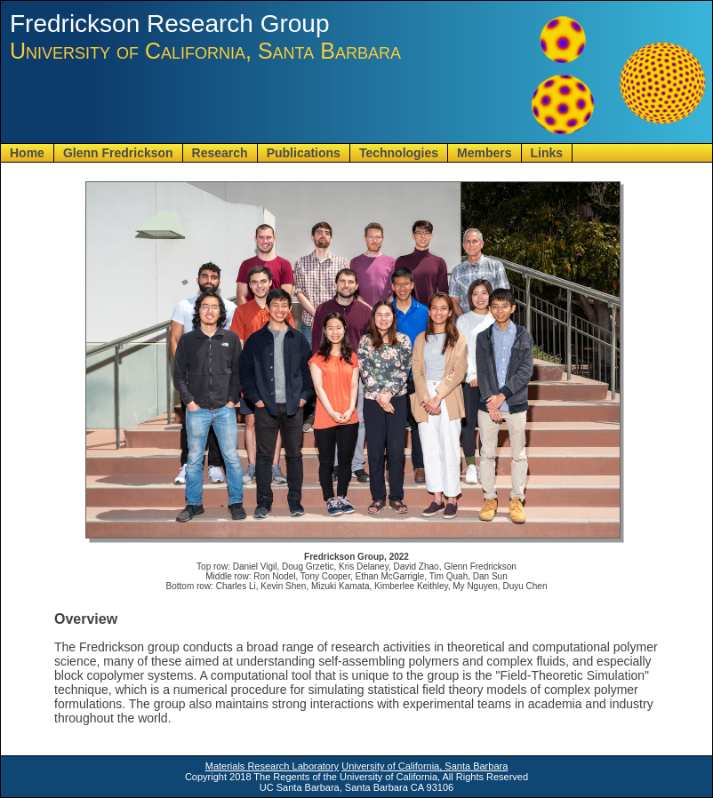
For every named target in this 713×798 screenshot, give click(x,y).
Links (547, 153)
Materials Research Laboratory (272, 766)
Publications (303, 153)
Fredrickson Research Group (169, 23)
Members (484, 153)
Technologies (398, 153)
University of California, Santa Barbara (424, 766)
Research (220, 153)
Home (27, 153)
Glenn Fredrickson (118, 153)
